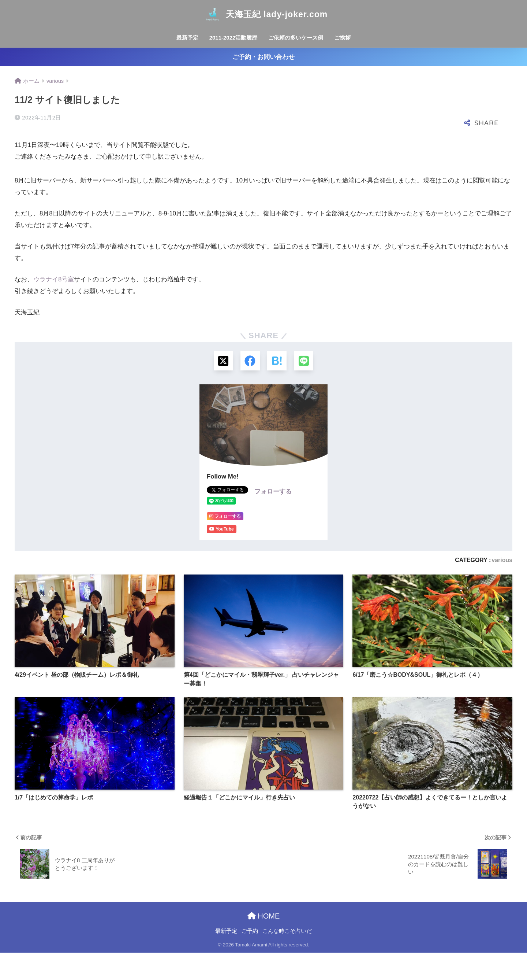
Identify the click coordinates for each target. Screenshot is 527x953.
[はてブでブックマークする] (277, 361)
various (502, 560)
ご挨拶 (342, 37)
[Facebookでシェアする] (250, 361)
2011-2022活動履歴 (233, 37)
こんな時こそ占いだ (287, 932)
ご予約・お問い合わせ (263, 56)
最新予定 (187, 37)
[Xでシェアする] (222, 361)
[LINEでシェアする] (305, 361)
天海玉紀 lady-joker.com (263, 14)
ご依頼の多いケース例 (295, 37)
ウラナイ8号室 (53, 279)
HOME (263, 917)
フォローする (273, 492)
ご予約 (250, 932)
